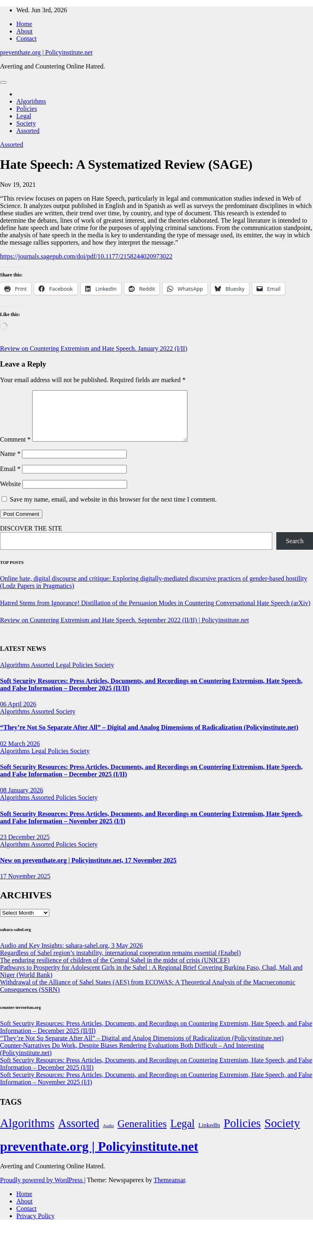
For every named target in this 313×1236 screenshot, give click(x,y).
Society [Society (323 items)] (282, 1132)
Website (10, 493)
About (24, 31)
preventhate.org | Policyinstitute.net (46, 52)
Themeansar (169, 1189)
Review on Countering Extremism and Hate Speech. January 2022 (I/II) (93, 348)
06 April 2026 (18, 713)
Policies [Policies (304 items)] (242, 1132)
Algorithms (31, 101)
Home (24, 23)
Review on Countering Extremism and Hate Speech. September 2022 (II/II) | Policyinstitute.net (124, 629)
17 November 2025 (25, 885)
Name (10, 463)
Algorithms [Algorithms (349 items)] (27, 1132)
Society (26, 123)
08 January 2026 (21, 799)
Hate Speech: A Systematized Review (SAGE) (126, 164)
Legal (23, 116)
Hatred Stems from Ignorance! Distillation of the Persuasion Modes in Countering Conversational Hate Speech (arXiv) (155, 612)
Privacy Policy (35, 1225)
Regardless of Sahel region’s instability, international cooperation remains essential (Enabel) (120, 962)
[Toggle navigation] (3, 82)
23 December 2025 (25, 846)
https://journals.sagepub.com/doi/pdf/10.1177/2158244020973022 (86, 256)
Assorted (28, 130)
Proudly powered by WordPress (42, 1189)
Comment (15, 449)
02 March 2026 (20, 753)
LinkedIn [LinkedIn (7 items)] (209, 1135)
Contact (26, 38)
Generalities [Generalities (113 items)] (142, 1133)
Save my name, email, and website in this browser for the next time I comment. (113, 509)
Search (295, 550)
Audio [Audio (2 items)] (108, 1135)
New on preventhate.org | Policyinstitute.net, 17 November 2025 (88, 870)
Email (10, 478)
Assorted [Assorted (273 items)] (78, 1133)
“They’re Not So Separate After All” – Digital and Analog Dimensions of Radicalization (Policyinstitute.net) (149, 737)
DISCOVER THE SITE (31, 538)
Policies (26, 108)
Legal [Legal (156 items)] (182, 1133)
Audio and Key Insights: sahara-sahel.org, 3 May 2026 (71, 955)
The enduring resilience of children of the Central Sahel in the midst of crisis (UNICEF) (114, 969)
